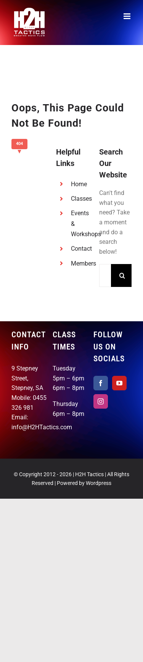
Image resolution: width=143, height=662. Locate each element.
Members (83, 263)
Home (79, 184)
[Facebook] (100, 383)
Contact (81, 248)
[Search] (122, 275)
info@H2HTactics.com (41, 427)
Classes (81, 198)
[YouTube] (119, 383)
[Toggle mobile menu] (128, 16)
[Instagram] (100, 401)
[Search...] (105, 275)
